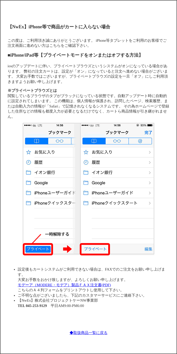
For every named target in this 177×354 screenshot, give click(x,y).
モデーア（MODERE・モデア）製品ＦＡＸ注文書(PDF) (64, 285)
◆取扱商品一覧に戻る (88, 333)
